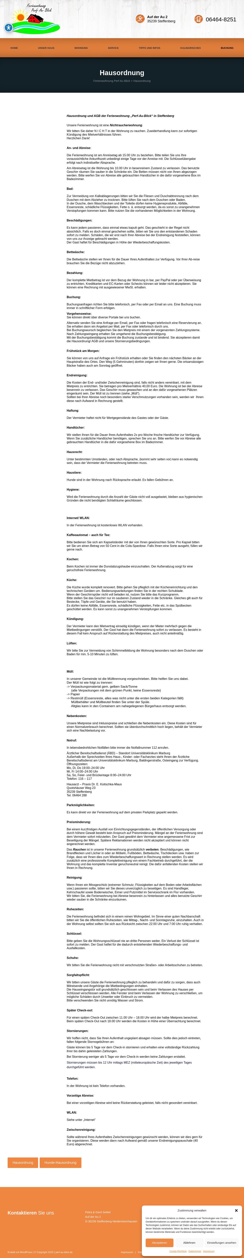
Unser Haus (46, 48)
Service (113, 48)
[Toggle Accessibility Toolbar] (8, 27)
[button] (236, 1210)
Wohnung (81, 48)
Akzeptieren (159, 1242)
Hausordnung (23, 1163)
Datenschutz (195, 1251)
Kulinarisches (190, 48)
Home (14, 48)
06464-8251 (221, 19)
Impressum (208, 1251)
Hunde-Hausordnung (60, 1163)
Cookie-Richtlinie (178, 1251)
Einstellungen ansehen (221, 1242)
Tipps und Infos (149, 48)
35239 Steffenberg (161, 19)
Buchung (227, 48)
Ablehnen (189, 1242)
